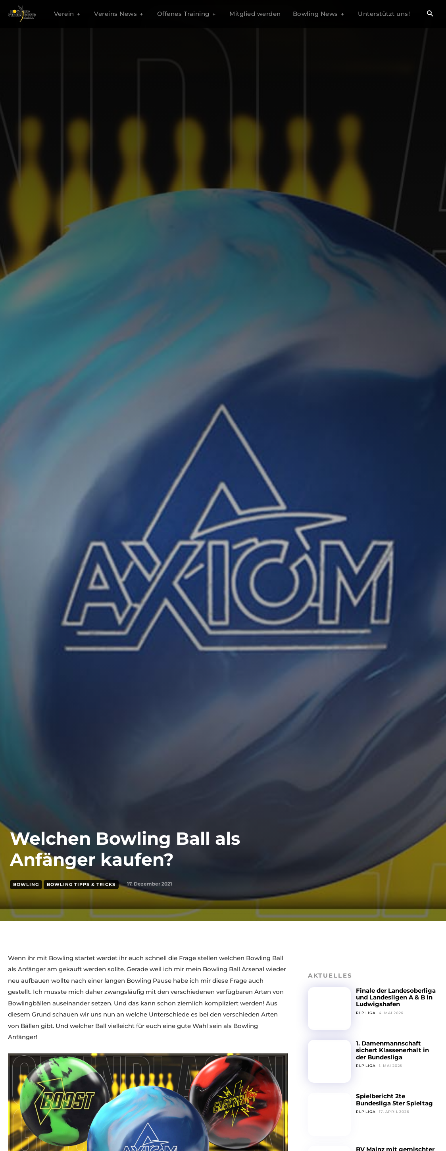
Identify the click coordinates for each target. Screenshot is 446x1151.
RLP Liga (365, 1013)
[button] (430, 14)
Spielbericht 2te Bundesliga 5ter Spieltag (394, 1099)
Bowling (26, 884)
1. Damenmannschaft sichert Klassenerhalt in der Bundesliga (392, 1050)
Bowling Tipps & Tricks (81, 884)
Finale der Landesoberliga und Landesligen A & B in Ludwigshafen (396, 997)
